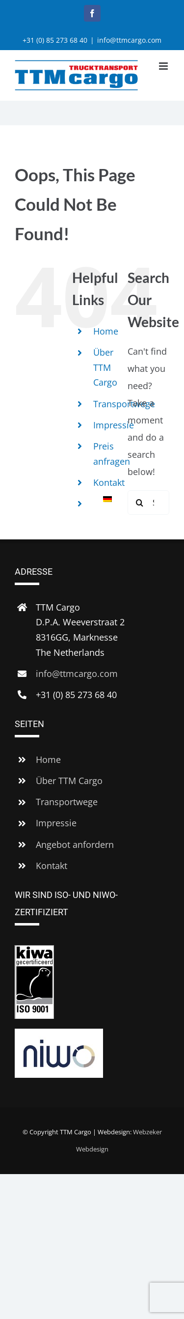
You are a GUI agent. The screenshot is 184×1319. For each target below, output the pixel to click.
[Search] (140, 502)
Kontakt (109, 482)
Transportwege (67, 802)
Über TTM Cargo (105, 367)
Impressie (113, 425)
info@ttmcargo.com (129, 40)
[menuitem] (103, 499)
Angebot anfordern (75, 844)
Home (105, 331)
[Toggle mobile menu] (164, 66)
